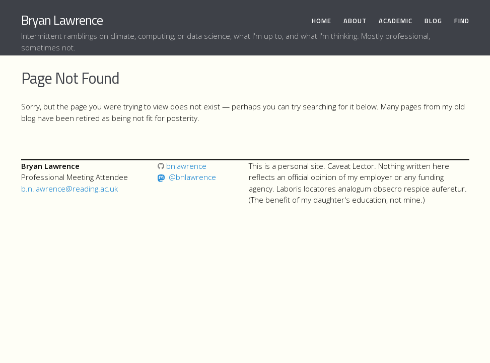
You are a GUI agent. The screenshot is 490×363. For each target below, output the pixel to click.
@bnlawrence (192, 177)
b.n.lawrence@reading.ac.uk (69, 189)
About (355, 21)
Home (321, 21)
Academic (395, 21)
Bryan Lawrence (62, 20)
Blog (433, 21)
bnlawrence (182, 166)
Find (461, 21)
